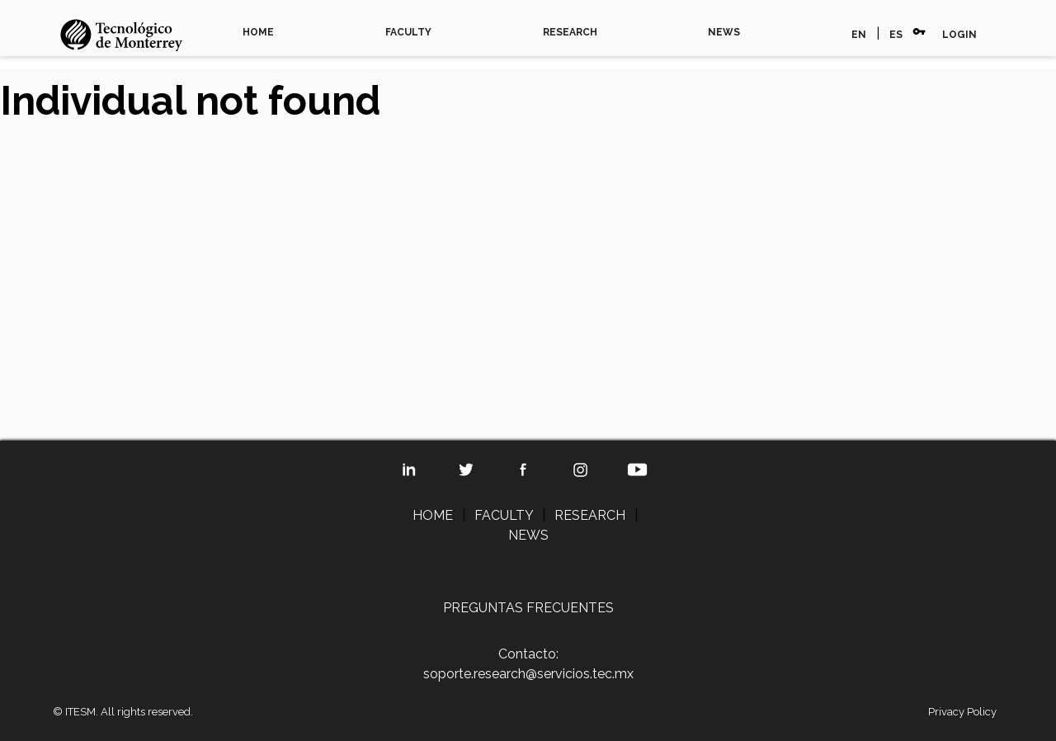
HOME (258, 32)
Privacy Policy (962, 712)
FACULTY (408, 32)
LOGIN (959, 34)
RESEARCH (570, 32)
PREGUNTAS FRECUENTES (528, 608)
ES (896, 34)
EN (858, 34)
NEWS (724, 32)
